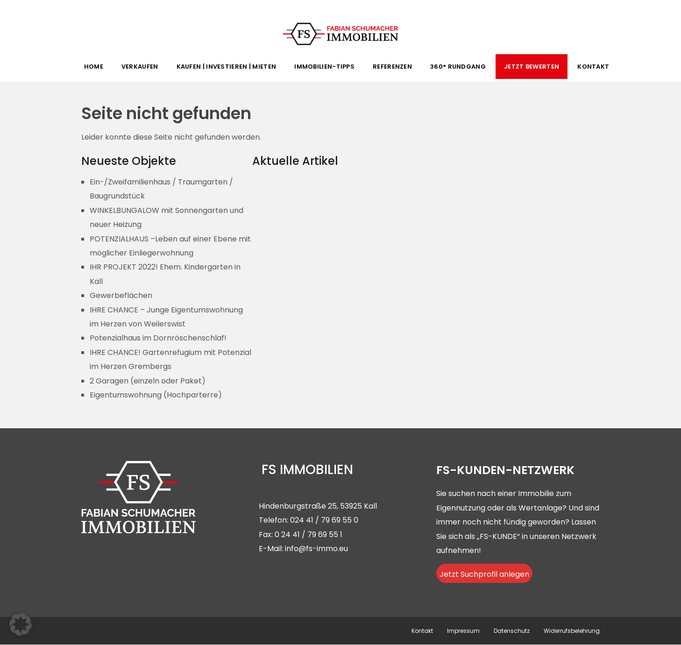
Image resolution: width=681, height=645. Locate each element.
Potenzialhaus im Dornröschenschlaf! (158, 338)
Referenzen (392, 66)
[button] (20, 624)
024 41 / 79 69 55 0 (324, 520)
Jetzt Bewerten (531, 66)
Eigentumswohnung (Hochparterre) (156, 395)
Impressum (463, 631)
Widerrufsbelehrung (572, 631)
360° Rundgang (458, 66)
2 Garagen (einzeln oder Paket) (148, 381)
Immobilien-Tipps (324, 66)
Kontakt (593, 66)
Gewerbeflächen (121, 295)
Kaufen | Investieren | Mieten (227, 66)
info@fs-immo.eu (316, 548)
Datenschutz (512, 631)
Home (93, 66)
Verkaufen (139, 66)
